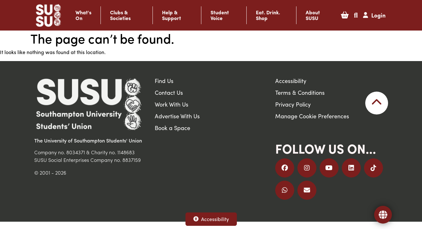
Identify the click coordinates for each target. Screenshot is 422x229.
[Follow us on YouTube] (329, 167)
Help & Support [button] (171, 15)
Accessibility (211, 219)
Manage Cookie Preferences (312, 116)
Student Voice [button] (220, 15)
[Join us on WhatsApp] (284, 190)
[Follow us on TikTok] (373, 167)
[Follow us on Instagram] (306, 167)
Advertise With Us (177, 116)
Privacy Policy (293, 104)
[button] (345, 15)
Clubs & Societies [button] (120, 15)
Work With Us (171, 104)
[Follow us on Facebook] (284, 167)
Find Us (164, 81)
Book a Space (172, 128)
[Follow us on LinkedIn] (351, 167)
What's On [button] (83, 15)
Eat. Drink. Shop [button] (268, 15)
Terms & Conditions (300, 92)
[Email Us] (306, 190)
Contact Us (169, 92)
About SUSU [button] (313, 15)
